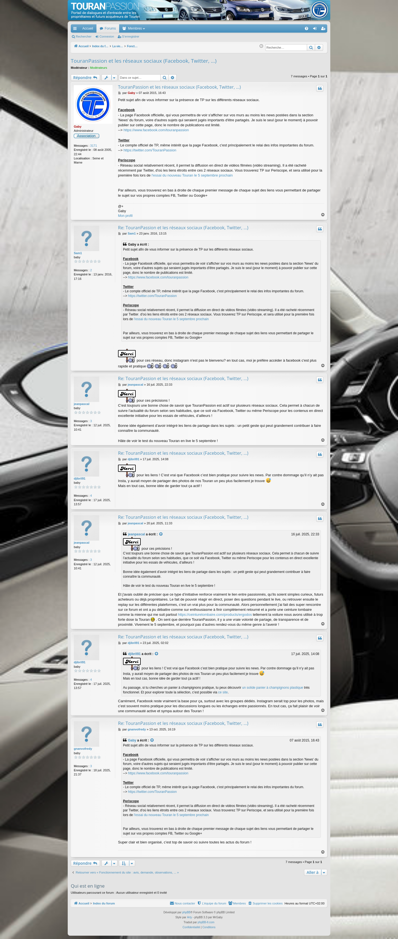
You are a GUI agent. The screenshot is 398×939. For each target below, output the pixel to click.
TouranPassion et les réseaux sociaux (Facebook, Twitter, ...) (143, 60)
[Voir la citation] (161, 534)
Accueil (87, 28)
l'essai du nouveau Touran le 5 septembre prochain (192, 175)
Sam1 (78, 253)
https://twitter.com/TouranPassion (150, 150)
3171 (93, 145)
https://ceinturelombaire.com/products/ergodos (215, 614)
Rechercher (83, 36)
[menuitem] (287, 28)
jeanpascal (81, 404)
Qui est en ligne (88, 886)
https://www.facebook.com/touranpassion (156, 130)
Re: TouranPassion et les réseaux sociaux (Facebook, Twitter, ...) (183, 227)
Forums (110, 28)
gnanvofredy (83, 748)
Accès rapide (76, 30)
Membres (135, 28)
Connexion (107, 36)
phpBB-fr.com (206, 922)
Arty (189, 917)
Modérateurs (98, 67)
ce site (223, 692)
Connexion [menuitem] (316, 30)
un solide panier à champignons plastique (272, 688)
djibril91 (79, 478)
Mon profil (125, 216)
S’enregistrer (130, 36)
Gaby (78, 126)
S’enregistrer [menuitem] (324, 30)
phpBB (186, 912)
